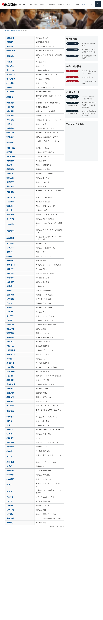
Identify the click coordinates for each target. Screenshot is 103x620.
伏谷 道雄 (10, 406)
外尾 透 (9, 421)
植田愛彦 (9, 97)
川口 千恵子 (10, 148)
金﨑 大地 (10, 132)
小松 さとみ (10, 197)
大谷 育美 (10, 120)
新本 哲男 (10, 243)
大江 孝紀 (10, 107)
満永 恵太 (10, 456)
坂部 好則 (10, 214)
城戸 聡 (9, 152)
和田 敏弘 (10, 523)
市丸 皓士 (10, 66)
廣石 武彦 (10, 401)
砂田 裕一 (10, 256)
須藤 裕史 (10, 252)
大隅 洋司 (10, 115)
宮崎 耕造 (10, 470)
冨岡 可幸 (10, 333)
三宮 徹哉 (10, 224)
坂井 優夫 (10, 210)
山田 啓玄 (10, 505)
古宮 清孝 (10, 202)
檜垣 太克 (10, 397)
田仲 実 (9, 320)
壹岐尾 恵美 (10, 50)
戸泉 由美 (10, 324)
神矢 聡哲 (10, 142)
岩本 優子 (10, 91)
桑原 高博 (10, 169)
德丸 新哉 (10, 329)
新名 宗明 (10, 363)
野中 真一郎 (10, 371)
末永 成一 (10, 248)
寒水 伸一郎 (10, 265)
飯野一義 (9, 46)
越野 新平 (10, 182)
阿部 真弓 (10, 42)
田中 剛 (9, 307)
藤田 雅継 (10, 411)
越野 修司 (10, 186)
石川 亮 (9, 62)
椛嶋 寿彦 (10, 137)
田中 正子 (10, 316)
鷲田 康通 (10, 518)
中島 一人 (10, 346)
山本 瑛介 (10, 514)
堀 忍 (8, 425)
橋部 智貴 (10, 380)
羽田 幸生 (10, 388)
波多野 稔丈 (10, 384)
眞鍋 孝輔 (10, 442)
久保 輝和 (10, 161)
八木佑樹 (9, 497)
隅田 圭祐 (10, 260)
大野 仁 (9, 124)
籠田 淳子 (10, 206)
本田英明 (9, 429)
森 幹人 (9, 484)
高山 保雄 (10, 278)
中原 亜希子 (10, 350)
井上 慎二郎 (10, 74)
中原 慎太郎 (10, 354)
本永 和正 (10, 479)
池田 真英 (10, 56)
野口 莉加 (10, 367)
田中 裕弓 (10, 312)
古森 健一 (10, 417)
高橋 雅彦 (10, 273)
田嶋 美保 (10, 299)
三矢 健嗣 (10, 462)
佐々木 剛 (10, 219)
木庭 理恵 (10, 192)
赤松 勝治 (10, 38)
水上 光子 (10, 451)
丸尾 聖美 (10, 446)
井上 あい (10, 70)
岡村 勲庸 (10, 128)
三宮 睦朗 (10, 238)
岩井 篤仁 (10, 83)
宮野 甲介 (10, 475)
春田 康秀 (10, 393)
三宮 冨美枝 (10, 231)
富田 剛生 (10, 337)
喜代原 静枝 (10, 156)
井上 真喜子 (10, 79)
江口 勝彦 (10, 103)
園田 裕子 (10, 269)
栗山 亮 (9, 165)
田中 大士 (10, 303)
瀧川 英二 (10, 286)
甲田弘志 (9, 173)
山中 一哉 (10, 510)
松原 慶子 (10, 438)
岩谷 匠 (9, 87)
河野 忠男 (10, 178)
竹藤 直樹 (10, 295)
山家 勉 (9, 501)
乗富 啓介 (10, 376)
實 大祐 (9, 466)
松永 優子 (10, 434)
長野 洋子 (10, 359)
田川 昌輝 (10, 282)
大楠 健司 (10, 111)
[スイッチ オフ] (91, 4)
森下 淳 (9, 491)
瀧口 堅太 (10, 290)
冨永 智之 (10, 342)
